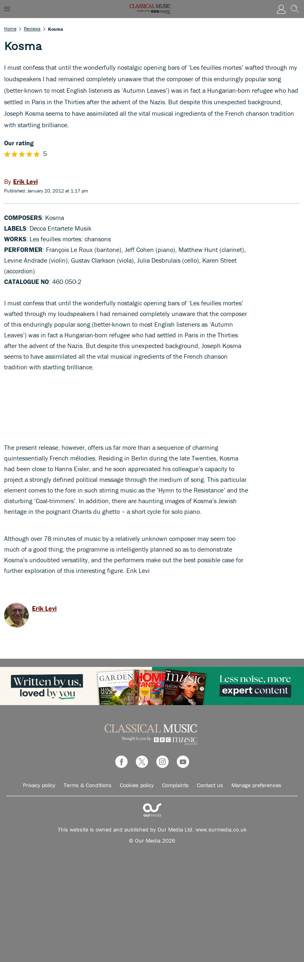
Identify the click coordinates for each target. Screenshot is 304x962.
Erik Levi (44, 608)
